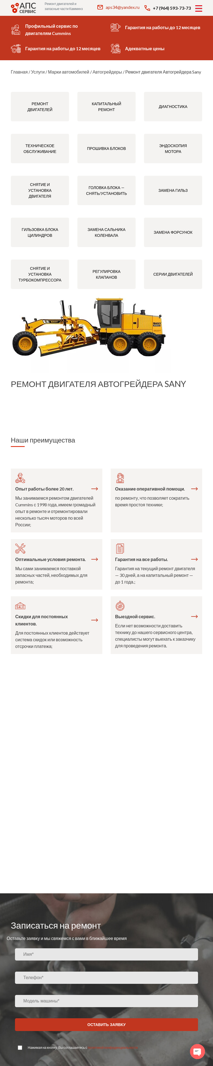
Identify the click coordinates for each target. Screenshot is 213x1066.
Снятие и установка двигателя (40, 190)
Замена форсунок (173, 232)
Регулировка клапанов (107, 274)
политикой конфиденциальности (113, 1047)
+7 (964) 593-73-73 (167, 8)
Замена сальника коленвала (107, 232)
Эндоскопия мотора (173, 148)
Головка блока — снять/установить (106, 190)
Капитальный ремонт (106, 106)
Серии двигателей (173, 274)
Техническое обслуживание (40, 148)
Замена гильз (173, 190)
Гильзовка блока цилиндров (40, 232)
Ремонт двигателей (39, 106)
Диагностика (173, 106)
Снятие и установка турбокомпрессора (40, 274)
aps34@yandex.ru (118, 7)
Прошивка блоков (106, 148)
